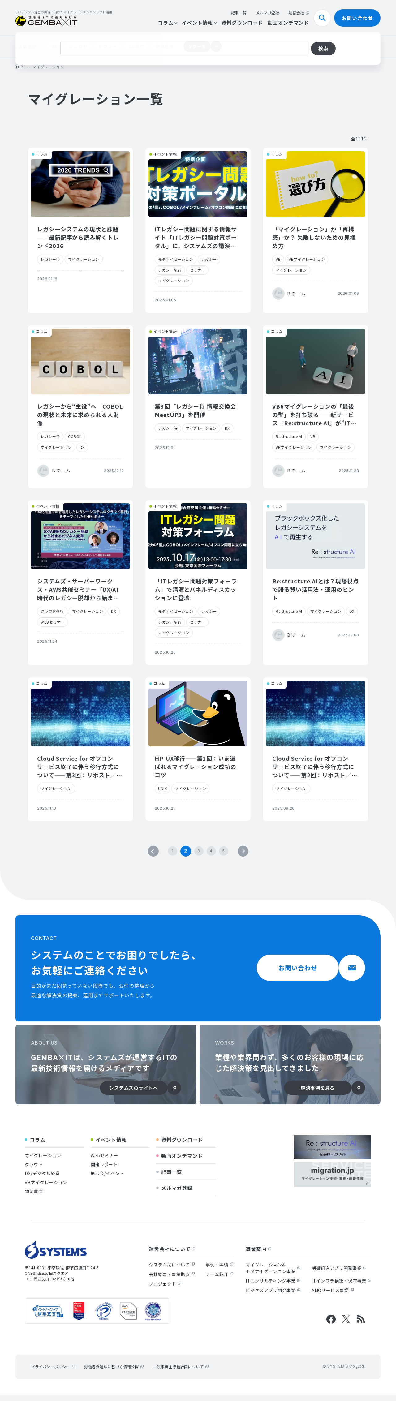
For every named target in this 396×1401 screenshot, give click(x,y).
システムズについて (172, 1271)
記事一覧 (239, 12)
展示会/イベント (107, 1180)
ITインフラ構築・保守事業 (341, 1287)
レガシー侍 (50, 259)
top (19, 66)
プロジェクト (165, 1290)
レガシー (108, 46)
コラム (167, 22)
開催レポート (104, 1171)
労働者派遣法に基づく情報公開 (114, 1373)
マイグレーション (83, 259)
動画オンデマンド (288, 22)
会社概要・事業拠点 (172, 1281)
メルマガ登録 (267, 12)
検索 (325, 18)
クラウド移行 (52, 611)
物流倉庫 (165, 46)
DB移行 (136, 46)
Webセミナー (104, 1162)
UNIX (162, 788)
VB (55, 46)
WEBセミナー (53, 622)
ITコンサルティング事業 (273, 1287)
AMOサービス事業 (333, 1297)
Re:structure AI (289, 436)
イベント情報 (199, 22)
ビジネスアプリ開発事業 (273, 1297)
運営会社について (172, 1255)
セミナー (197, 270)
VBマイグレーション (307, 259)
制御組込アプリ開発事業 (339, 1274)
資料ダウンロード (242, 22)
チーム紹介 (220, 1281)
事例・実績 (220, 1271)
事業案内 (258, 1255)
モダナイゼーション (175, 259)
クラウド (78, 46)
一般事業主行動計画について (181, 1373)
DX (82, 447)
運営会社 (299, 12)
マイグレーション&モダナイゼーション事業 (273, 1274)
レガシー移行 (170, 270)
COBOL (74, 436)
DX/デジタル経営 (42, 1180)
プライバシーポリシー (53, 1373)
